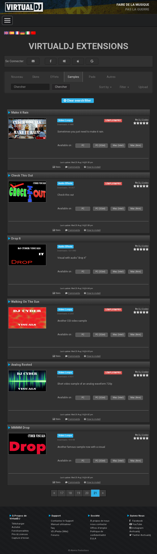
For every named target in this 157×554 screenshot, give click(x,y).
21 (95, 493)
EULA (93, 538)
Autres (111, 76)
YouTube (135, 524)
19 (78, 493)
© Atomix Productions (78, 550)
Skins (35, 76)
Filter (124, 87)
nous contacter (98, 524)
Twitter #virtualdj (140, 535)
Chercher (61, 86)
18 (70, 493)
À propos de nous (99, 520)
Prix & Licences (20, 534)
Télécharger (18, 523)
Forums (55, 535)
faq (53, 527)
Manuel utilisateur (61, 524)
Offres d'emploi (98, 527)
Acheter (16, 527)
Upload (143, 87)
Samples (73, 76)
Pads (92, 76)
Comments (74, 167)
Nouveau (17, 76)
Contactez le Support (62, 520)
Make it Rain (19, 112)
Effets (54, 76)
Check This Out (22, 175)
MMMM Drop (20, 427)
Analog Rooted (21, 364)
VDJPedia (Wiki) (59, 531)
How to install (94, 167)
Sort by (105, 87)
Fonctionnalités (20, 530)
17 (61, 493)
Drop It (16, 238)
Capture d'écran (20, 537)
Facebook (136, 520)
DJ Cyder (143, 119)
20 (87, 493)
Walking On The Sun (25, 301)
